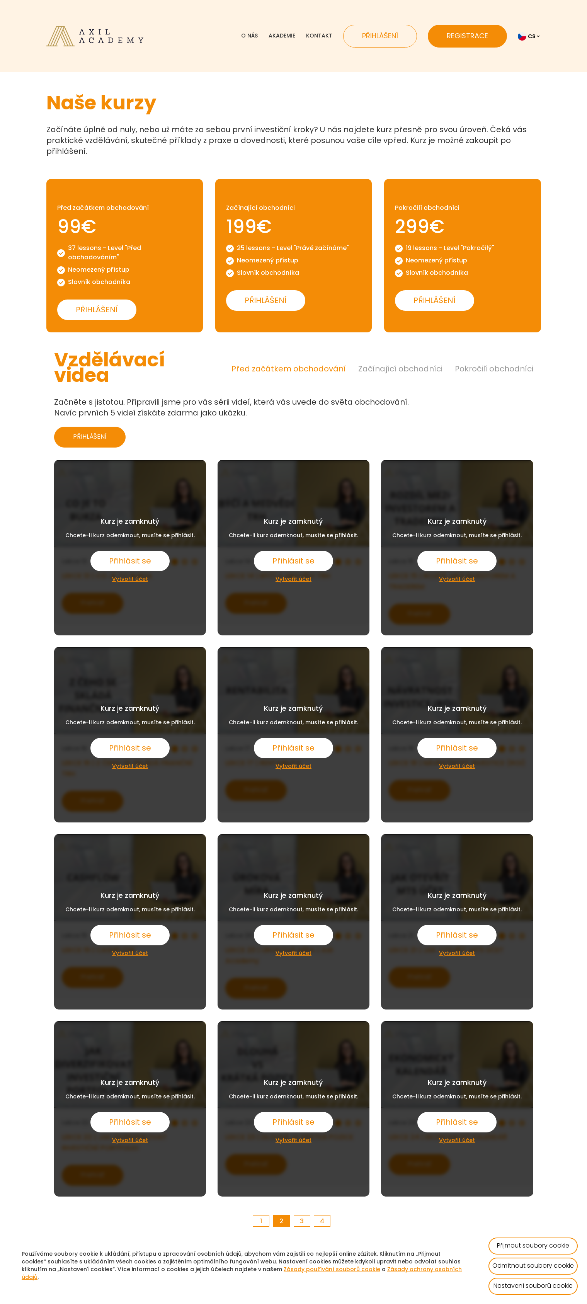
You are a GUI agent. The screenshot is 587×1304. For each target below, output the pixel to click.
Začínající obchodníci (400, 369)
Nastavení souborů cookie (533, 1286)
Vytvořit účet (130, 579)
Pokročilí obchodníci (494, 369)
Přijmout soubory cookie (533, 1246)
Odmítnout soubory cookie (533, 1266)
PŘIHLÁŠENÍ (90, 437)
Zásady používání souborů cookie (332, 1270)
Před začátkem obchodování (288, 369)
